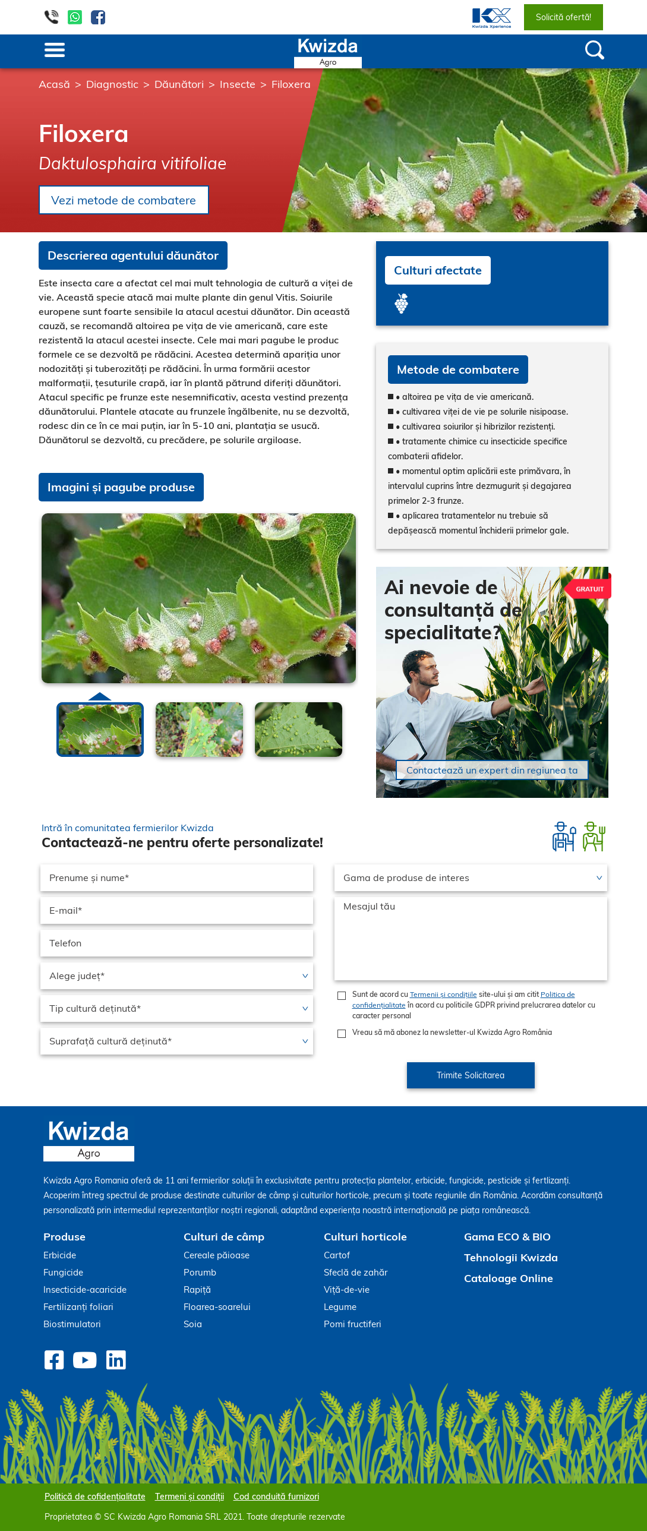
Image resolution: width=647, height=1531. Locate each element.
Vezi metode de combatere (125, 199)
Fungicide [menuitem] (63, 1272)
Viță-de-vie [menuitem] (347, 1289)
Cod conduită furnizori (276, 1496)
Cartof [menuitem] (337, 1255)
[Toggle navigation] (55, 51)
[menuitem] (484, 17)
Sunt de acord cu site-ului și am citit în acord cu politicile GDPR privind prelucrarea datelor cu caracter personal (473, 1005)
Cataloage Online (508, 1278)
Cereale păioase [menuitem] (217, 1255)
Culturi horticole (365, 1236)
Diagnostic (112, 84)
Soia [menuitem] (193, 1324)
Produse (64, 1236)
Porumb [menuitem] (200, 1272)
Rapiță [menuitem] (197, 1289)
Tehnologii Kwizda (511, 1257)
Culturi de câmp (224, 1236)
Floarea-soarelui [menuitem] (217, 1306)
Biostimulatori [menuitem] (72, 1324)
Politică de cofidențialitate (95, 1496)
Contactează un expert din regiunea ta (492, 770)
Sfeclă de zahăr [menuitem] (355, 1272)
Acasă (54, 84)
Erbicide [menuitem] (59, 1255)
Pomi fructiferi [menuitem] (352, 1324)
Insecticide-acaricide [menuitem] (85, 1289)
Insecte (237, 84)
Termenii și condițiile (443, 994)
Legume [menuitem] (340, 1306)
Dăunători (179, 84)
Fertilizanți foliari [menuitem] (78, 1306)
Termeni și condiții (189, 1496)
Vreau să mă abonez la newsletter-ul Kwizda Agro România (452, 1032)
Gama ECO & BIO (507, 1236)
